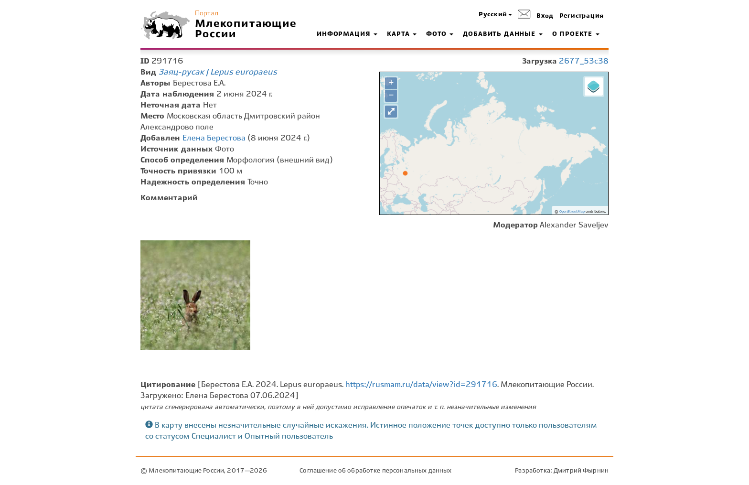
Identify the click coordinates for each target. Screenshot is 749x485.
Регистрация (581, 16)
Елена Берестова (214, 138)
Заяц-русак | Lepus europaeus (218, 72)
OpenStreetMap (572, 211)
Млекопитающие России (246, 29)
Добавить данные (502, 34)
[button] (495, 15)
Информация (347, 34)
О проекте (575, 34)
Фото (439, 34)
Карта (402, 34)
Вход (545, 16)
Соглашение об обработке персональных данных (375, 471)
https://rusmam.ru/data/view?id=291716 (421, 384)
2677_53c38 (584, 61)
